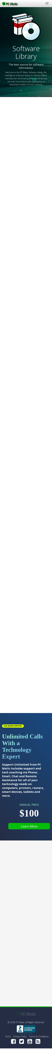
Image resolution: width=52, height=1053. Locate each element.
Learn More (29, 826)
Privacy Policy (20, 1036)
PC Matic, (20, 1022)
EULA (8, 1036)
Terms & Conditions (39, 1036)
